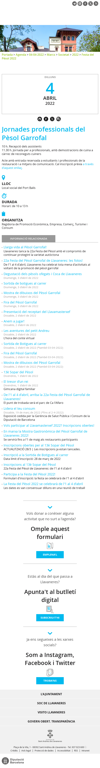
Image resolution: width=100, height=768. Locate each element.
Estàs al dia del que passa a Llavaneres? (50, 579)
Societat (63, 55)
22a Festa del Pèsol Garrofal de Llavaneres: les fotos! (43, 260)
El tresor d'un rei (16, 381)
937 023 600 (78, 747)
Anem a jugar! (14, 321)
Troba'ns (50, 680)
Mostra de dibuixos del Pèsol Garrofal (32, 293)
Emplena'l (50, 554)
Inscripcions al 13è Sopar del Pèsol (30, 464)
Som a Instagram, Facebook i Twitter (50, 659)
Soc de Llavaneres (51, 703)
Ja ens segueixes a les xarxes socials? (50, 642)
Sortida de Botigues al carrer (25, 344)
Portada (7, 55)
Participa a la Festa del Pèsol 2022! (29, 474)
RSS (76, 750)
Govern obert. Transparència (51, 721)
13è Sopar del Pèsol (18, 372)
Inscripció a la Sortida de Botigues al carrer (36, 455)
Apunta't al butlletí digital (50, 596)
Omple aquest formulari (50, 533)
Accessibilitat (63, 750)
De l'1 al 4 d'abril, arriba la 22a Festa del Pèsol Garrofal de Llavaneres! (47, 397)
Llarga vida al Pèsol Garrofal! (25, 247)
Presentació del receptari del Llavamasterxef (37, 312)
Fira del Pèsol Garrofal (20, 302)
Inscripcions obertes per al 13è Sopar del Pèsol (39, 445)
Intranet (85, 750)
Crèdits (14, 750)
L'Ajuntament (51, 694)
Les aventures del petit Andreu (26, 330)
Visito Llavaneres (51, 712)
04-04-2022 (36, 55)
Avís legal (26, 750)
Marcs (51, 55)
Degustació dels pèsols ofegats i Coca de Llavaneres (43, 274)
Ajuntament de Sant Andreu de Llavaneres (19, 18)
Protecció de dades (44, 750)
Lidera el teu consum (19, 408)
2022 (75, 55)
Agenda (21, 55)
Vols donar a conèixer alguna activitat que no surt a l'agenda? (50, 516)
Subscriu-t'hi (50, 617)
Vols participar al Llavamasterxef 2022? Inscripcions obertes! (49, 425)
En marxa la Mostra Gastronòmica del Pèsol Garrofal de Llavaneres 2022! (45, 433)
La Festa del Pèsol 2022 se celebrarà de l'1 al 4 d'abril (43, 484)
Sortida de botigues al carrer (25, 283)
